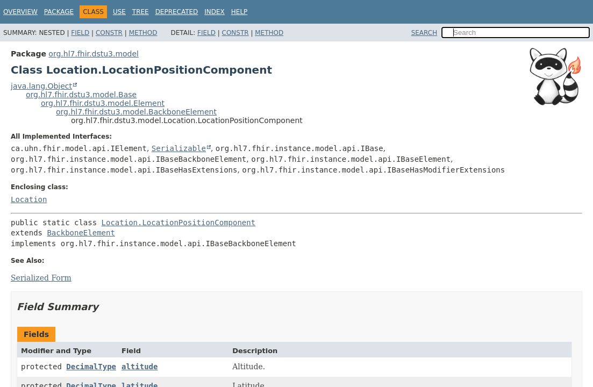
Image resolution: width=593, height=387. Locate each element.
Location (29, 199)
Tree (140, 12)
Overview (20, 12)
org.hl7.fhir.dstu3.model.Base (81, 94)
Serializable (179, 148)
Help (239, 12)
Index (214, 12)
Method (143, 33)
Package (59, 12)
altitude (140, 366)
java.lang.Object (41, 86)
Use (119, 12)
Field (80, 33)
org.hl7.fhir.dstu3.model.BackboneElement (136, 112)
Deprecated (176, 12)
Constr (109, 33)
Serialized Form (41, 278)
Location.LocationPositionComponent (179, 222)
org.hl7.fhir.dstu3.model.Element (103, 103)
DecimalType (91, 366)
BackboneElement (81, 232)
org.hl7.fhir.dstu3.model (93, 53)
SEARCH (424, 33)
